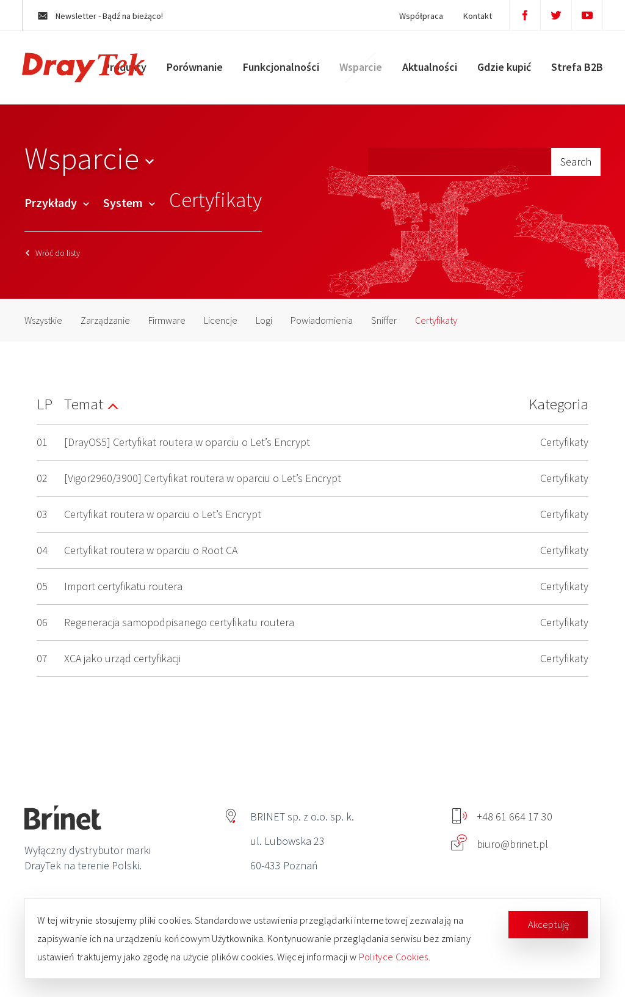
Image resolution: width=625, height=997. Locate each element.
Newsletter (105, 15)
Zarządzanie (105, 320)
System (129, 202)
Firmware (167, 320)
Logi (264, 320)
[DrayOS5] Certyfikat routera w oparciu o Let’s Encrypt (187, 442)
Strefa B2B (575, 70)
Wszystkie (43, 320)
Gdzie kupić (502, 70)
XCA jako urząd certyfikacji (122, 658)
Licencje (220, 320)
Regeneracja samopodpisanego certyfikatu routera (179, 622)
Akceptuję (548, 924)
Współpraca (416, 15)
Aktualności (427, 70)
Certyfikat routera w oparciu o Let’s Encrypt (162, 514)
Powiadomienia (322, 320)
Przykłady (56, 202)
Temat (83, 404)
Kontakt (472, 15)
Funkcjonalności (278, 70)
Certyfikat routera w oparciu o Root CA (150, 550)
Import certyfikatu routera (123, 586)
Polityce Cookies (393, 957)
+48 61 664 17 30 (502, 816)
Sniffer (384, 320)
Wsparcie (358, 70)
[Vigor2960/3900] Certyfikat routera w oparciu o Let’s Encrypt (202, 478)
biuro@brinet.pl (499, 844)
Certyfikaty (436, 320)
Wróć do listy (53, 252)
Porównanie (192, 70)
